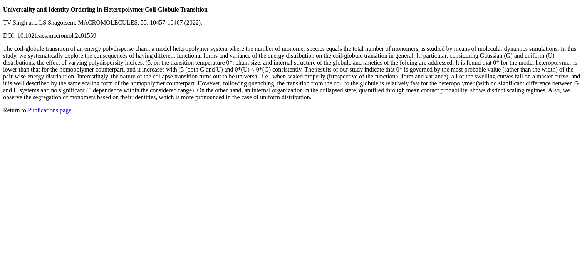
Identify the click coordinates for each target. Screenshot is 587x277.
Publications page (49, 110)
